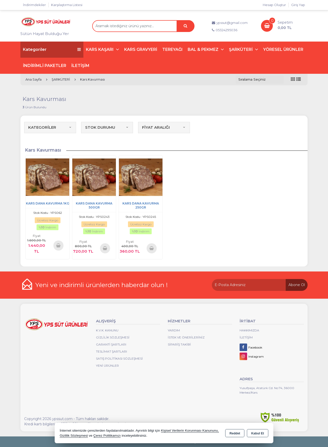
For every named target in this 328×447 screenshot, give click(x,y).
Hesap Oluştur (274, 5)
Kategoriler (52, 49)
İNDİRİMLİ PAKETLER (44, 65)
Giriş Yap (298, 5)
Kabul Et (257, 433)
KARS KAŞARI (100, 49)
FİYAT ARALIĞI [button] (164, 127)
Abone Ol (296, 285)
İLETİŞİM (80, 65)
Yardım (174, 330)
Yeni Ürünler (107, 365)
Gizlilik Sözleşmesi (112, 337)
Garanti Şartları (111, 344)
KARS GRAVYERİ (140, 49)
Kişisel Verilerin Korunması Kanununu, (190, 430)
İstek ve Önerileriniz (186, 337)
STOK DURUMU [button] (107, 127)
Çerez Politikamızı (107, 435)
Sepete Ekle (58, 245)
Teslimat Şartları (111, 351)
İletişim (246, 337)
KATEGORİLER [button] (50, 127)
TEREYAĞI (172, 49)
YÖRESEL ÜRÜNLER (283, 49)
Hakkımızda (249, 330)
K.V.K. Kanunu (107, 330)
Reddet (234, 433)
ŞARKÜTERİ (241, 49)
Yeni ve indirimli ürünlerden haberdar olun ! (101, 285)
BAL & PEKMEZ (203, 49)
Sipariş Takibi (179, 344)
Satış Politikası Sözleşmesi (119, 358)
